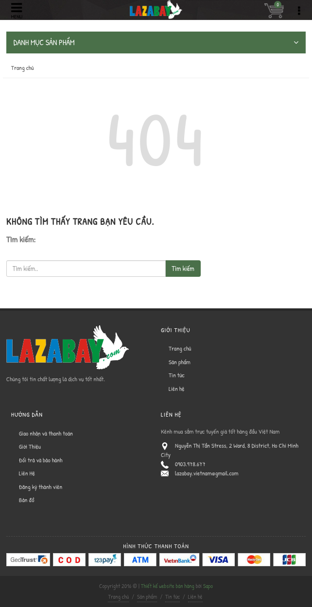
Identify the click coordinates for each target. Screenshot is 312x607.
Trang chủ (22, 67)
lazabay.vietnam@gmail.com (207, 473)
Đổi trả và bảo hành (41, 459)
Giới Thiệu (30, 446)
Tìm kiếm (183, 268)
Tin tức (177, 375)
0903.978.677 (190, 463)
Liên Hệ (27, 473)
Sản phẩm (180, 361)
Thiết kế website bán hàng (167, 586)
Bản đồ (27, 499)
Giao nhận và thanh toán (46, 433)
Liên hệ (176, 388)
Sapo (208, 586)
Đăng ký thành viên (40, 486)
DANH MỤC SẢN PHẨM (156, 42)
